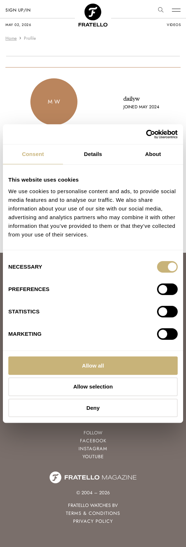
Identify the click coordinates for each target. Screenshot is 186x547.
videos (174, 24)
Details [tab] (93, 154)
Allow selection (93, 386)
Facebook (93, 440)
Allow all (93, 366)
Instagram (93, 448)
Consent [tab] (33, 154)
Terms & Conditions (93, 513)
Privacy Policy (93, 521)
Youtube (93, 456)
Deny (93, 408)
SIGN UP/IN (17, 10)
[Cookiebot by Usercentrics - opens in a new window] (146, 134)
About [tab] (153, 154)
